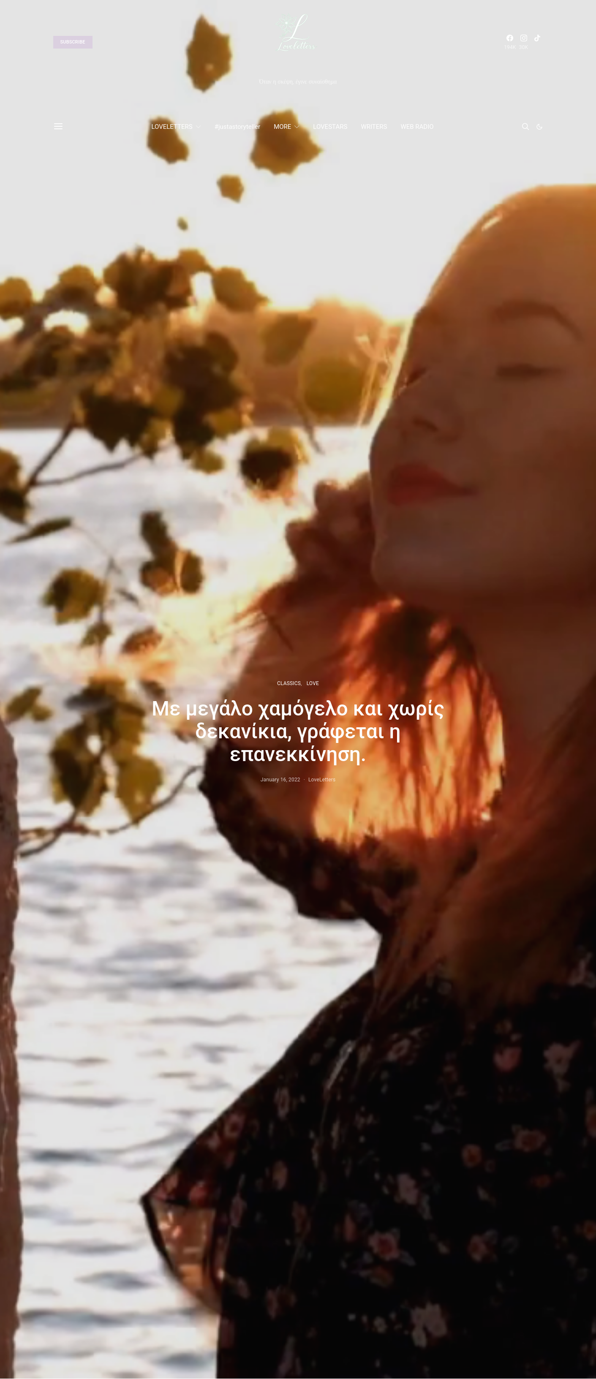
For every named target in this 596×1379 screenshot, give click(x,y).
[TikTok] (537, 42)
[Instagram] (524, 42)
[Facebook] (510, 42)
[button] (539, 126)
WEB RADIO (416, 127)
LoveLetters (321, 780)
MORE (282, 127)
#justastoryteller (237, 127)
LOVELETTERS (171, 127)
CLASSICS (289, 683)
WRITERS (374, 127)
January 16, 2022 (280, 780)
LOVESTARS (330, 127)
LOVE (313, 683)
